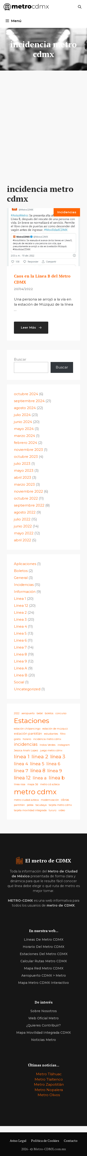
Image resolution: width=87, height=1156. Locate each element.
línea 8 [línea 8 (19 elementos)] (37, 770)
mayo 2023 (23, 470)
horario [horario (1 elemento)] (27, 739)
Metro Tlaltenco (49, 1079)
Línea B (20, 675)
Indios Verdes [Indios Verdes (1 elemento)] (47, 744)
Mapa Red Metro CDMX (43, 968)
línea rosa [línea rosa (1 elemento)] (19, 784)
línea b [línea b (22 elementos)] (57, 778)
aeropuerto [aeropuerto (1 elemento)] (28, 713)
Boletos (21, 570)
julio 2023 (22, 463)
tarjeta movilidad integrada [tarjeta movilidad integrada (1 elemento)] (30, 810)
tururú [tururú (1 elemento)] (52, 810)
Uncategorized (27, 689)
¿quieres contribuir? (43, 1025)
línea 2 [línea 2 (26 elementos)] (40, 756)
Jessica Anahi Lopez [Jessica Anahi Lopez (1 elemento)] (26, 750)
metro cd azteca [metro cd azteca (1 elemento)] (50, 784)
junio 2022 (23, 526)
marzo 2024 (24, 435)
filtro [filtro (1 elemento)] (62, 733)
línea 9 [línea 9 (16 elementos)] (54, 770)
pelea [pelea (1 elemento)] (30, 805)
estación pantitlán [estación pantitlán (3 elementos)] (28, 733)
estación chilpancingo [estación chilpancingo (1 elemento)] (27, 728)
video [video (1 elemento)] (61, 810)
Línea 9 (20, 661)
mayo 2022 (23, 533)
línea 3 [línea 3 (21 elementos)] (57, 756)
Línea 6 (20, 640)
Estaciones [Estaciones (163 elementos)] (31, 721)
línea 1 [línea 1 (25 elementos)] (21, 756)
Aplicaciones (25, 564)
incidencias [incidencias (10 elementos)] (26, 744)
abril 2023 (22, 477)
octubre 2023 (26, 456)
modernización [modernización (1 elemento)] (50, 799)
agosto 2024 (25, 408)
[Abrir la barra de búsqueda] (79, 7)
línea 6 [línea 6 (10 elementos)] (53, 763)
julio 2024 (22, 415)
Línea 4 (20, 626)
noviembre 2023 (28, 449)
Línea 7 (20, 647)
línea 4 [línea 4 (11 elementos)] (21, 763)
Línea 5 (20, 633)
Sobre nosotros (43, 1011)
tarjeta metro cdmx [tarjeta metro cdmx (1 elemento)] (60, 805)
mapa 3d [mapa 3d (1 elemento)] (32, 784)
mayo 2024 (24, 428)
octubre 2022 (26, 498)
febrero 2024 (25, 442)
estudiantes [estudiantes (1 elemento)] (51, 733)
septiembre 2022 (29, 505)
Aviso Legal (18, 1140)
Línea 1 (20, 598)
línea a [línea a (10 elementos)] (40, 777)
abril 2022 (22, 540)
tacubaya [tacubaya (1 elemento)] (41, 805)
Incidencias (66, 212)
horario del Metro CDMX (43, 947)
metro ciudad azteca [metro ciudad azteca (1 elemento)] (26, 799)
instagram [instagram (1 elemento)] (64, 744)
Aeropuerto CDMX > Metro (43, 975)
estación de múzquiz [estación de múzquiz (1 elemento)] (55, 728)
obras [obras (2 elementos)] (65, 799)
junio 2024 (23, 422)
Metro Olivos (49, 1095)
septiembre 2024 (29, 401)
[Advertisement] (43, 120)
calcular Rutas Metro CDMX (43, 961)
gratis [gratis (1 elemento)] (17, 739)
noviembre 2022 (28, 491)
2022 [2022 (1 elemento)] (16, 713)
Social (19, 682)
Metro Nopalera (49, 1090)
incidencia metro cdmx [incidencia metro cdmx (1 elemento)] (47, 739)
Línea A (20, 668)
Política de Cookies (45, 1140)
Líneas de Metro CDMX (43, 939)
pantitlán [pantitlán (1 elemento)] (19, 805)
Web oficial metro (43, 1018)
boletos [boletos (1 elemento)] (49, 713)
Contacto (70, 1140)
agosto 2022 (24, 512)
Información (24, 591)
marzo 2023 (24, 484)
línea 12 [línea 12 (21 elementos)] (22, 778)
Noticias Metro (43, 1040)
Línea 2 (20, 612)
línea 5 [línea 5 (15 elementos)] (37, 763)
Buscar (20, 359)
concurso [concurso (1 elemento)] (60, 713)
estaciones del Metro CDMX (44, 954)
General (21, 577)
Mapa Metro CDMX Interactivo (43, 983)
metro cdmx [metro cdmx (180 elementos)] (35, 792)
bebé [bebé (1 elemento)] (40, 713)
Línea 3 (20, 619)
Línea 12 (21, 605)
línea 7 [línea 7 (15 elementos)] (21, 770)
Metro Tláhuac (49, 1074)
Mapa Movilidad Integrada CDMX (43, 1032)
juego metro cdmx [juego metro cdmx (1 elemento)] (51, 750)
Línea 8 (20, 654)
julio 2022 (22, 519)
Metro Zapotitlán (49, 1084)
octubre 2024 (26, 394)
